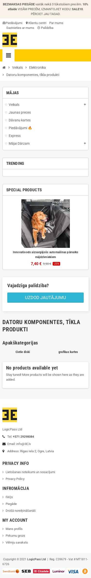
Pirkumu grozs (15, 535)
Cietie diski (23, 352)
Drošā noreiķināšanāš (21, 510)
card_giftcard (4, 23)
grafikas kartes (68, 352)
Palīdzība (45, 28)
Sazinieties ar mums (18, 28)
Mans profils (14, 529)
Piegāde (11, 504)
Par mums (56, 23)
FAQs (9, 497)
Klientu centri (37, 23)
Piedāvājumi (14, 23)
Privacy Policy (15, 479)
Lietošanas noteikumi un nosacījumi (30, 472)
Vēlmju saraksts (17, 542)
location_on (27, 23)
